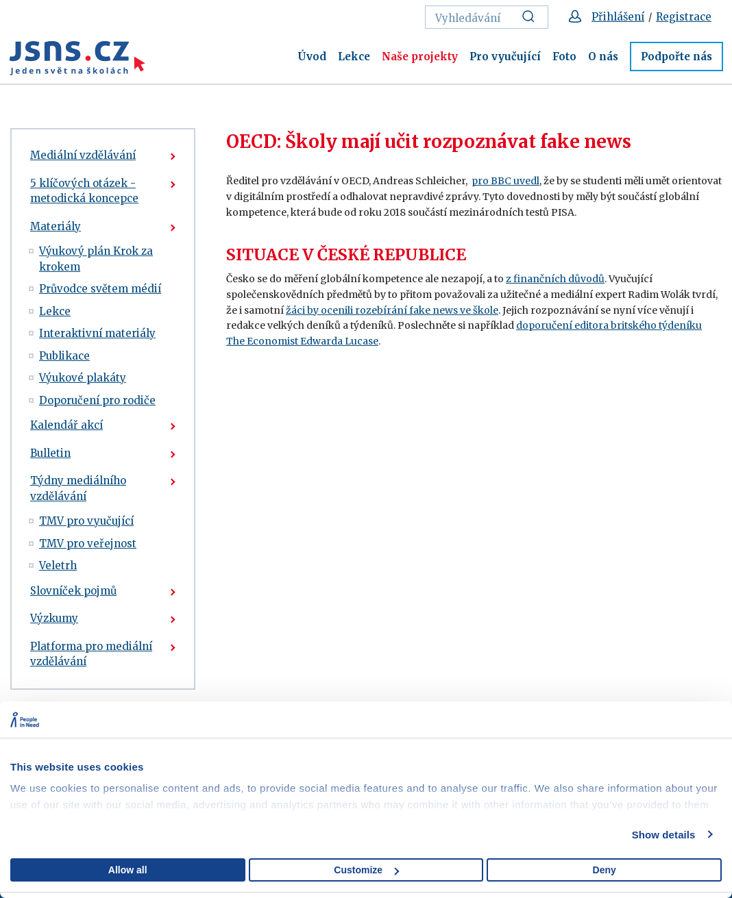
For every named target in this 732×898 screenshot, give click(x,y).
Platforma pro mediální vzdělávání (91, 654)
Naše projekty (420, 56)
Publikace (64, 355)
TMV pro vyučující (86, 520)
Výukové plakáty (82, 377)
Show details (664, 834)
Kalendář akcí (66, 425)
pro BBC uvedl (505, 181)
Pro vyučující (505, 56)
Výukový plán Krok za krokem (96, 259)
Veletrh (58, 565)
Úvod (311, 56)
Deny (604, 869)
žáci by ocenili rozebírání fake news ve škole (392, 310)
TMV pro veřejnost (87, 543)
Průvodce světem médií (100, 288)
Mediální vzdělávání (83, 155)
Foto (564, 56)
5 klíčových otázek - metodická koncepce (84, 191)
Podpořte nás (676, 56)
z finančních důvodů (555, 279)
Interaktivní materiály (97, 333)
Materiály (55, 226)
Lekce (354, 56)
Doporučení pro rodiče (97, 400)
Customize (366, 869)
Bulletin (50, 453)
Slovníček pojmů (73, 590)
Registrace (683, 16)
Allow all (127, 869)
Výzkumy (54, 618)
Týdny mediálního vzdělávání (78, 488)
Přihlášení (617, 16)
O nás (603, 56)
